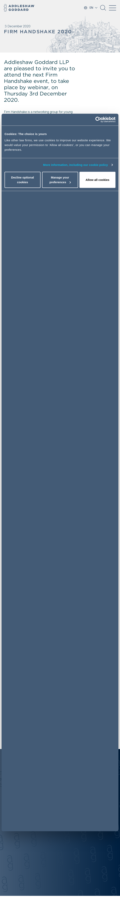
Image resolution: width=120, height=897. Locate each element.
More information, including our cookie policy (75, 164)
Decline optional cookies (22, 180)
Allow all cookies (97, 179)
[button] (103, 9)
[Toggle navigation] (112, 8)
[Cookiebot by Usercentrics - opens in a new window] (98, 120)
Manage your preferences (60, 180)
